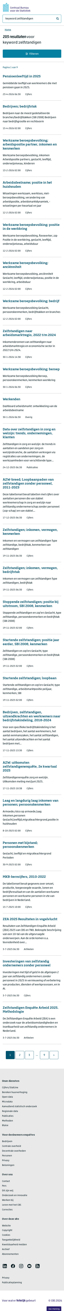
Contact (6, 1181)
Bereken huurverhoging (14, 1092)
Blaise (5, 1125)
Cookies (6, 1235)
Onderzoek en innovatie (14, 1195)
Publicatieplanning (12, 1283)
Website (6, 1226)
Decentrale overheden (14, 1151)
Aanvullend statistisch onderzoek (19, 1106)
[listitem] (5, 1266)
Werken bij (7, 1200)
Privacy (5, 1160)
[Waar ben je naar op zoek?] (32, 19)
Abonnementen (10, 1254)
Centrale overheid (11, 1146)
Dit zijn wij (7, 1191)
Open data (7, 1097)
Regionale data (10, 1111)
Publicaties (7, 1116)
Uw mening (54, 1309)
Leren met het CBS (11, 1205)
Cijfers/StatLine (10, 1088)
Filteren (32, 53)
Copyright (7, 1230)
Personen (7, 1156)
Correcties (7, 1210)
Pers (4, 1186)
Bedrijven (7, 1141)
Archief (6, 1249)
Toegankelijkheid (11, 1240)
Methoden (7, 1121)
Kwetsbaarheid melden (14, 1245)
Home (8, 30)
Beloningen (8, 1165)
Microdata (7, 1102)
